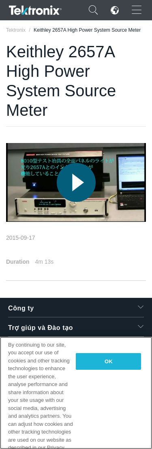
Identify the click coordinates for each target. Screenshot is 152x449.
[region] (76, 393)
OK (109, 361)
